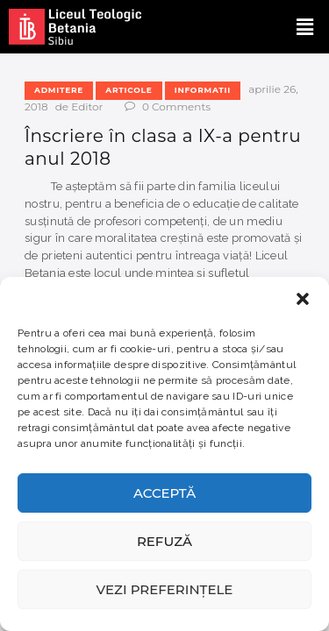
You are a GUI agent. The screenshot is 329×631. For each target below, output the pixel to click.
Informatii (203, 90)
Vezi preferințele (165, 589)
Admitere (58, 90)
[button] (302, 299)
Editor (88, 106)
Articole (128, 90)
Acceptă (164, 493)
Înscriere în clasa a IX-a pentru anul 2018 (163, 147)
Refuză (164, 541)
